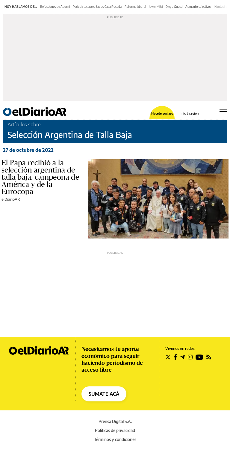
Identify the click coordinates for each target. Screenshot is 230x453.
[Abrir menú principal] (223, 111)
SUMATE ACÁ (104, 394)
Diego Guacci (174, 6)
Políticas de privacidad (115, 430)
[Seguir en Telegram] (182, 357)
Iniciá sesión (190, 113)
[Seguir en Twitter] (168, 357)
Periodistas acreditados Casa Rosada (97, 6)
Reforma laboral (135, 6)
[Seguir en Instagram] (190, 357)
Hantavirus (221, 6)
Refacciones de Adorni (55, 6)
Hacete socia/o (162, 113)
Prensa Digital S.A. (115, 421)
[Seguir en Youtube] (199, 357)
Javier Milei (156, 6)
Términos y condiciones (115, 439)
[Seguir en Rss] (208, 357)
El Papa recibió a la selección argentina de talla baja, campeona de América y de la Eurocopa (40, 177)
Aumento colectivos (198, 6)
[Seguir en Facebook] (175, 357)
